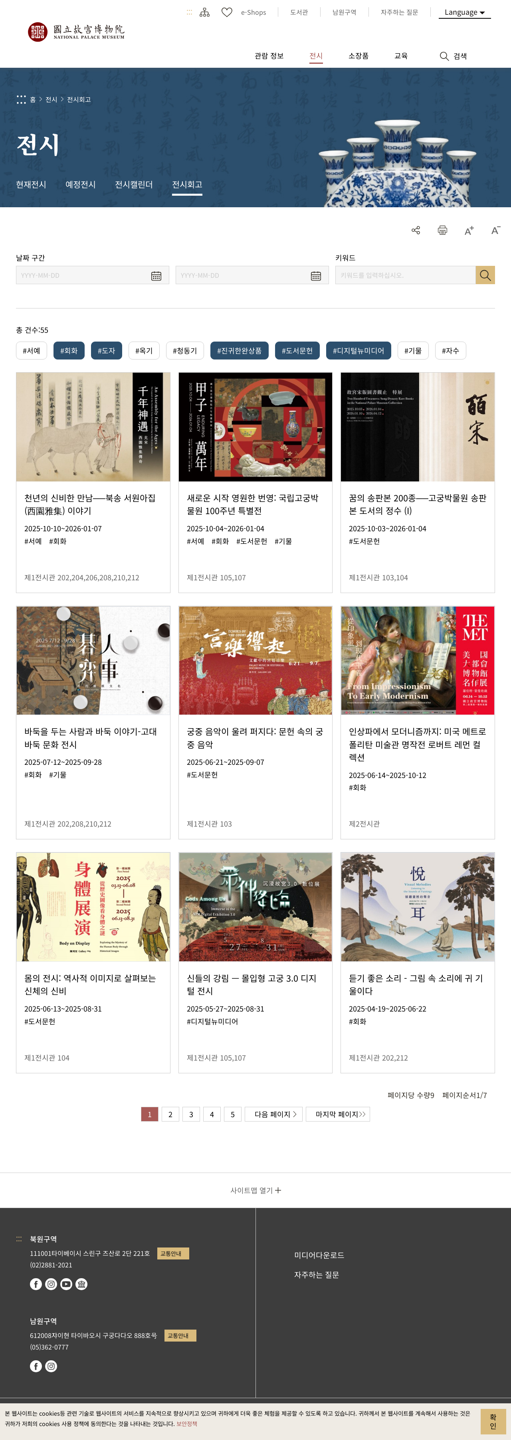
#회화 (69, 350)
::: (189, 12)
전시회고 (79, 99)
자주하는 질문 (316, 1274)
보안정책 (186, 1423)
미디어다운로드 (319, 1255)
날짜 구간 (30, 258)
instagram (51, 1284)
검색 (485, 275)
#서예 (31, 350)
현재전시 (31, 184)
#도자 (106, 350)
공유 (416, 230)
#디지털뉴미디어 (358, 350)
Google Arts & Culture (81, 1284)
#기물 (413, 350)
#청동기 (185, 350)
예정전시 (80, 184)
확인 (493, 1421)
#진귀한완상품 (239, 350)
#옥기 (144, 350)
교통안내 (170, 1253)
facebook (36, 1284)
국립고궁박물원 (76, 32)
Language (461, 11)
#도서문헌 (297, 350)
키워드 (345, 258)
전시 (51, 99)
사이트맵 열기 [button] (251, 1190)
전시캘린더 (134, 184)
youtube (66, 1284)
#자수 (451, 350)
